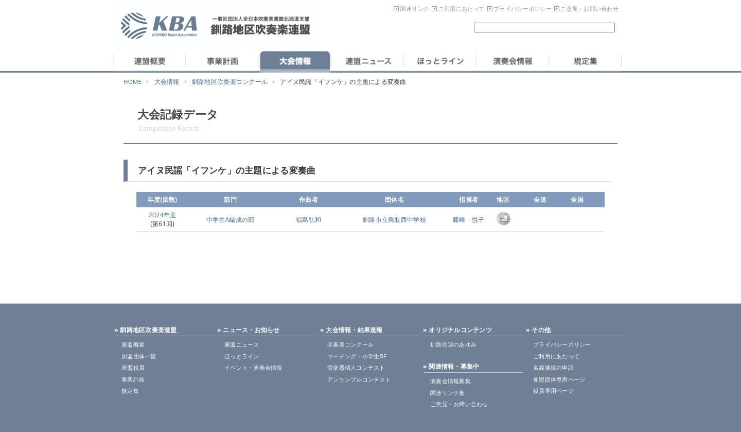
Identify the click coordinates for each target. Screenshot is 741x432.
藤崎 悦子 (468, 219)
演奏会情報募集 (450, 381)
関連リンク (414, 8)
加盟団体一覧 (138, 356)
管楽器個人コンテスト (356, 367)
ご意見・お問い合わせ (589, 8)
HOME (132, 81)
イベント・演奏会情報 (253, 367)
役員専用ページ (553, 390)
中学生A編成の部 (230, 219)
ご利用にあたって (461, 8)
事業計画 (133, 379)
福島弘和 (308, 219)
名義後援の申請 (553, 367)
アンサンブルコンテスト (359, 379)
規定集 (130, 390)
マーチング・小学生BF (356, 356)
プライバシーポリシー (522, 8)
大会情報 (167, 81)
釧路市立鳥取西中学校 (394, 219)
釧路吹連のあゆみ (453, 344)
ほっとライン (241, 356)
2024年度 (163, 215)
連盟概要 (133, 344)
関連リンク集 (447, 392)
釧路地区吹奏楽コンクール (230, 81)
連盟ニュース (241, 344)
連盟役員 (133, 367)
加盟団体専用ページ (559, 379)
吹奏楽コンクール (350, 344)
